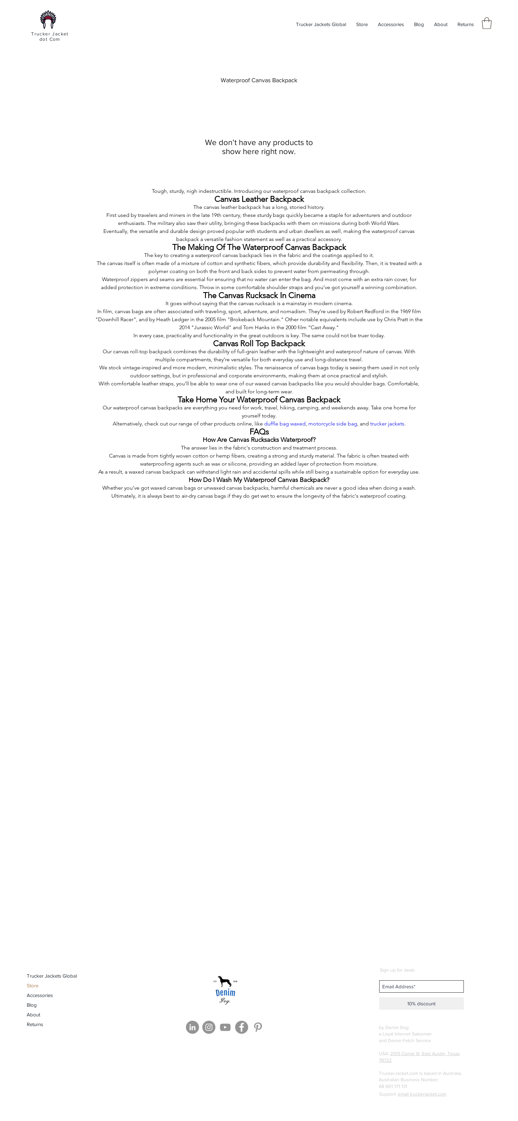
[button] (487, 23)
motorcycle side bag (332, 423)
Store (32, 985)
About (33, 1014)
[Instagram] (208, 1027)
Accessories (40, 995)
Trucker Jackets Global (52, 976)
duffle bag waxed (285, 423)
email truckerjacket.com (422, 1094)
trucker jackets (387, 423)
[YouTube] (225, 1027)
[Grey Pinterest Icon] (258, 1027)
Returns (35, 1024)
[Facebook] (241, 1027)
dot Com (49, 39)
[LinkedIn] (192, 1027)
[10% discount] (421, 1003)
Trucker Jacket (50, 33)
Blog (32, 1005)
